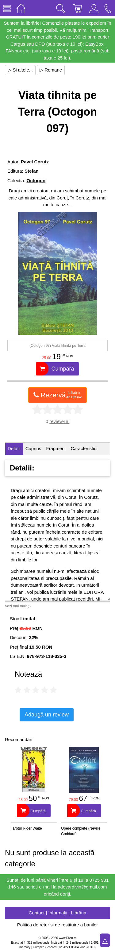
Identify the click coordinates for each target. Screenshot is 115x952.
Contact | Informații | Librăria (57, 912)
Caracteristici (84, 448)
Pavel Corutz (35, 161)
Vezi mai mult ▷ (18, 606)
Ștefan (32, 171)
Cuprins (33, 448)
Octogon (36, 180)
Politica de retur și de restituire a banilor (57, 924)
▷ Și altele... (20, 69)
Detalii (14, 448)
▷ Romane (51, 69)
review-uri (59, 421)
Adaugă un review (47, 715)
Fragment (56, 448)
